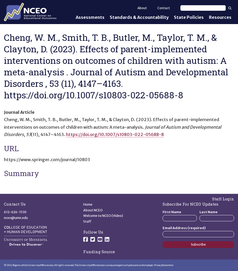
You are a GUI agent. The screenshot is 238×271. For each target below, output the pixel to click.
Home (87, 204)
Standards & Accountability (139, 17)
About (142, 8)
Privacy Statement (164, 265)
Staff (87, 221)
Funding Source (99, 251)
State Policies (189, 17)
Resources (220, 17)
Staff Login (223, 198)
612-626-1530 (15, 212)
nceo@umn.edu (16, 218)
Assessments (90, 17)
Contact (163, 8)
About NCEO (93, 210)
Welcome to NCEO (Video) (103, 216)
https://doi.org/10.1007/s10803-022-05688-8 (115, 134)
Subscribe (198, 244)
